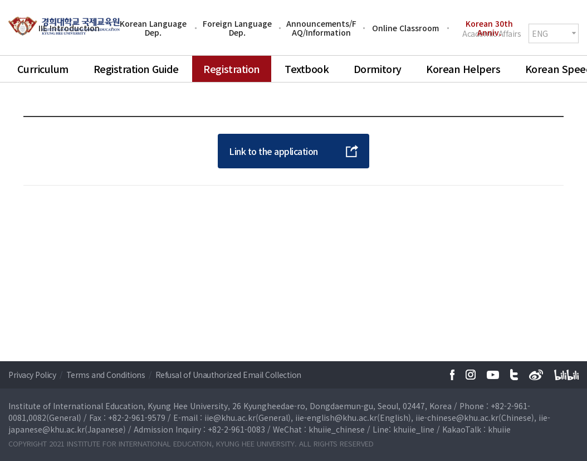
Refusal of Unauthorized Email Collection (228, 374)
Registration (231, 68)
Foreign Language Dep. (237, 28)
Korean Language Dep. (153, 28)
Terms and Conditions (106, 374)
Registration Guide (136, 68)
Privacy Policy (33, 374)
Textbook (307, 68)
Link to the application (273, 151)
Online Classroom (405, 27)
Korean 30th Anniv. (489, 28)
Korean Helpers (463, 68)
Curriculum (43, 68)
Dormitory (378, 68)
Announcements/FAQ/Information (321, 28)
